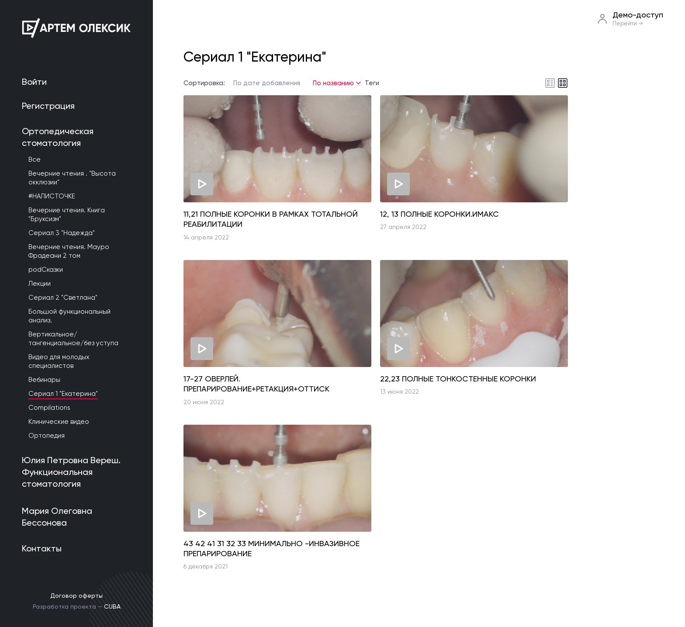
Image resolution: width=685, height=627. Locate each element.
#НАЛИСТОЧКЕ (51, 196)
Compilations (49, 408)
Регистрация (48, 105)
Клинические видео (58, 422)
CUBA (112, 606)
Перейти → (627, 23)
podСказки (45, 270)
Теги (372, 83)
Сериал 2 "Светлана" (62, 297)
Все (34, 159)
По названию (333, 83)
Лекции (39, 284)
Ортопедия (46, 436)
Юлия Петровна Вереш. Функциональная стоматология (71, 472)
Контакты (42, 548)
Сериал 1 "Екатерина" (63, 394)
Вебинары (44, 380)
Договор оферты (76, 595)
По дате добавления (266, 83)
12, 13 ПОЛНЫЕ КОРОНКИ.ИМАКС (439, 213)
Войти (34, 81)
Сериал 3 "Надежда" (61, 233)
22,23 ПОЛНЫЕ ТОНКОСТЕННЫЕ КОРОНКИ (458, 378)
